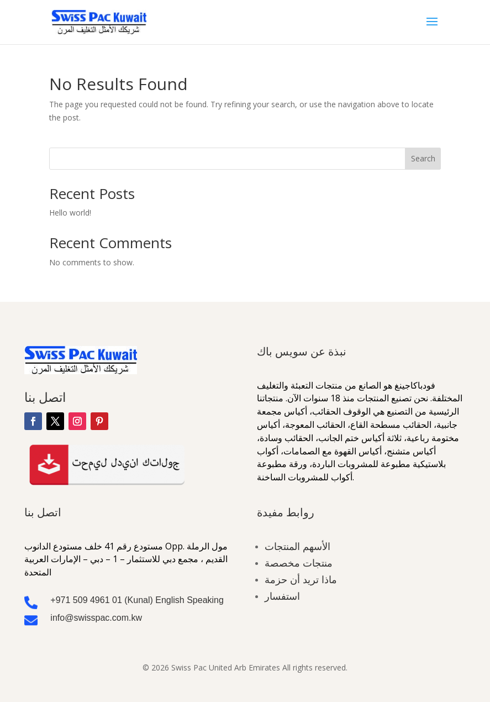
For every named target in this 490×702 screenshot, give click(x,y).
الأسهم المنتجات (297, 546)
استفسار (282, 596)
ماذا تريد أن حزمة (301, 579)
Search (423, 158)
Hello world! (70, 212)
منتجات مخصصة (299, 562)
